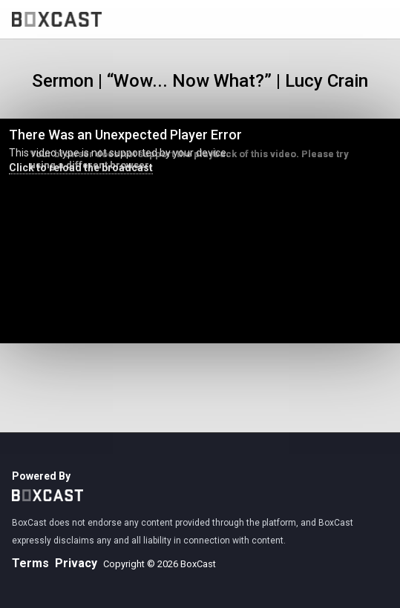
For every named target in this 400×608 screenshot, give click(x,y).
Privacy (76, 563)
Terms (30, 563)
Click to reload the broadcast (81, 168)
